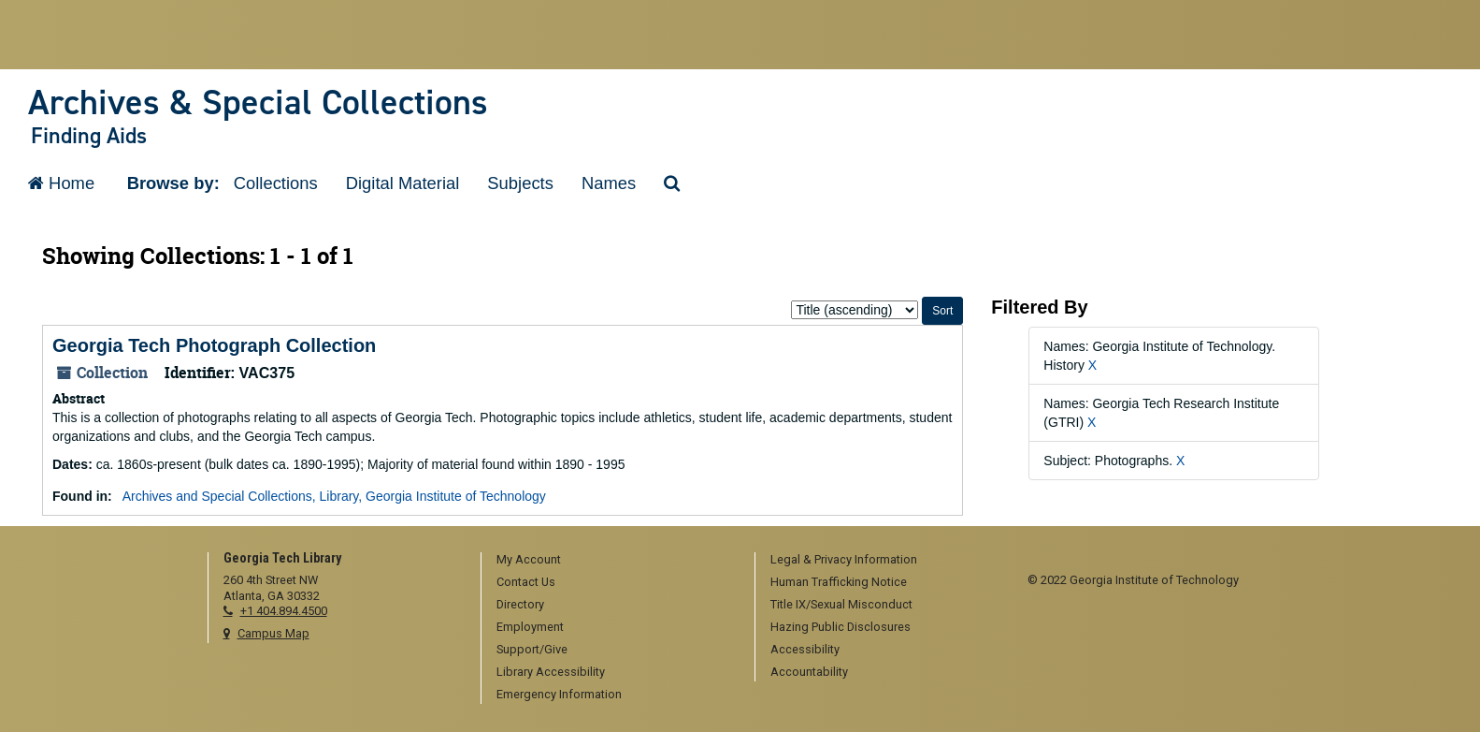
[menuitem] (611, 560)
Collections (276, 183)
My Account (528, 559)
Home (61, 183)
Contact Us (525, 582)
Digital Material (403, 183)
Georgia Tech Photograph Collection (214, 345)
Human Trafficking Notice (838, 582)
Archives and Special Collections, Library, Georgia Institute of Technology (334, 496)
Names (609, 183)
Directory (520, 604)
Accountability (809, 672)
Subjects (520, 183)
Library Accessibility (550, 672)
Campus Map (273, 633)
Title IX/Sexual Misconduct (841, 604)
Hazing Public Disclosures (840, 627)
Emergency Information (559, 694)
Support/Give (532, 649)
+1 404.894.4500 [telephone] (283, 611)
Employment (530, 627)
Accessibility (805, 649)
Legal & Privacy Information (843, 559)
